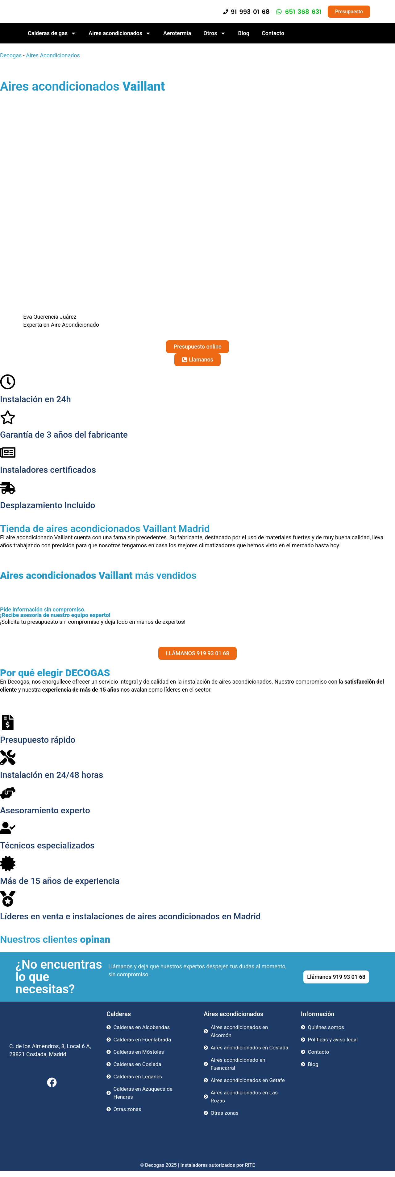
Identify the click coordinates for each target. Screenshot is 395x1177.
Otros (214, 33)
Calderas (118, 1014)
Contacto (273, 33)
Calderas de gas (52, 33)
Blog (244, 33)
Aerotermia (177, 33)
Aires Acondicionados (53, 55)
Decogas (11, 55)
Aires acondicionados (120, 33)
